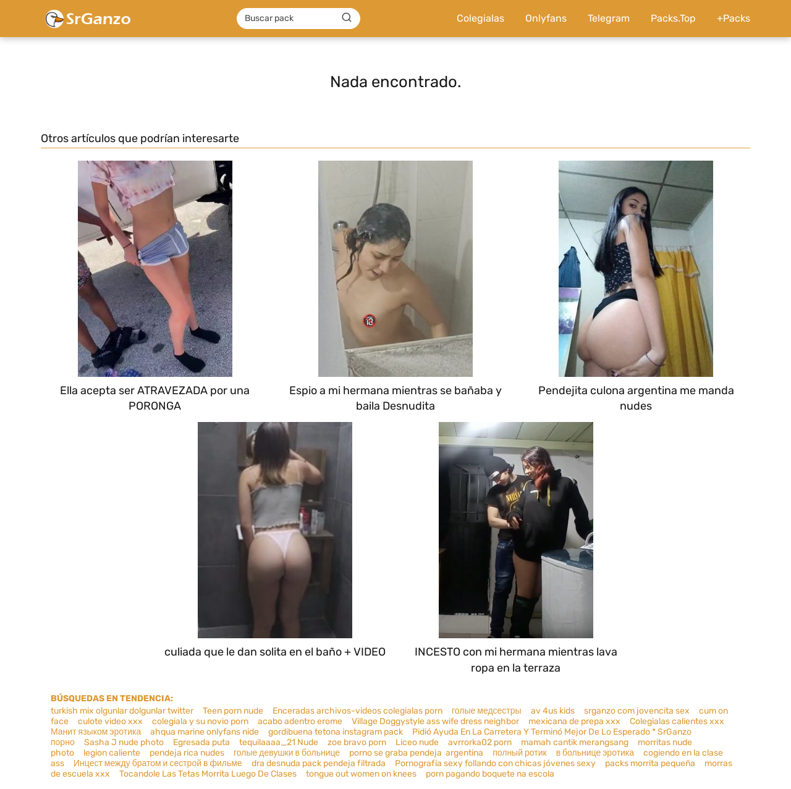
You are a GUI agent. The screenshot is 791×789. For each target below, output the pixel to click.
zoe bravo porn (357, 742)
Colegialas (480, 18)
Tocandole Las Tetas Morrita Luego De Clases (208, 774)
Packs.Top (673, 18)
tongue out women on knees (361, 774)
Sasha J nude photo (124, 742)
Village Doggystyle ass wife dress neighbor (435, 721)
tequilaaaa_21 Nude (278, 742)
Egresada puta (201, 742)
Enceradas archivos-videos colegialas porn (357, 711)
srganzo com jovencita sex (637, 711)
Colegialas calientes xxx (677, 721)
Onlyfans (546, 18)
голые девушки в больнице (287, 753)
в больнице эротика (595, 753)
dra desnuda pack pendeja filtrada (319, 763)
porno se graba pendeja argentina (416, 753)
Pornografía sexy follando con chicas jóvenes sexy (495, 763)
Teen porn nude (233, 711)
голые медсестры (487, 711)
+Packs (733, 18)
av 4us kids (553, 711)
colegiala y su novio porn (200, 721)
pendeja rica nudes (187, 753)
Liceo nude (417, 742)
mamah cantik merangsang (574, 742)
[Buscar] (347, 18)
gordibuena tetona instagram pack (335, 732)
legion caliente (111, 753)
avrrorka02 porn (480, 742)
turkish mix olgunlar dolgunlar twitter (122, 711)
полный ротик (519, 753)
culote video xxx (110, 721)
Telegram (609, 18)
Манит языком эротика (96, 732)
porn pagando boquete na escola (490, 774)
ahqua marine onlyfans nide (204, 732)
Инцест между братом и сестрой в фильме (158, 763)
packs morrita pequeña (650, 763)
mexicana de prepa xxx (574, 721)
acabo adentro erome (300, 721)
